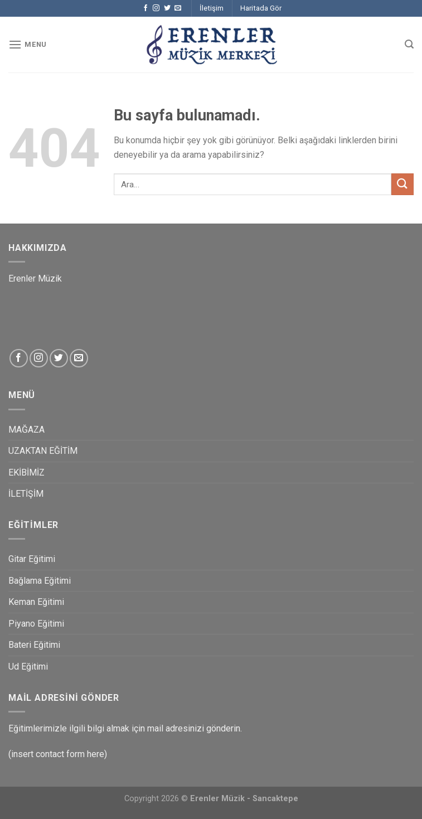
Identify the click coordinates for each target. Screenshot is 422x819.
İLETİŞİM (25, 493)
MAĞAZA (26, 429)
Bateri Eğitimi (34, 644)
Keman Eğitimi (36, 602)
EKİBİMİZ (26, 472)
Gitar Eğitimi (31, 559)
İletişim (212, 8)
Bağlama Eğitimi (39, 580)
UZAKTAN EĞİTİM (42, 450)
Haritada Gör (261, 8)
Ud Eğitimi (28, 666)
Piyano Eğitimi (36, 623)
